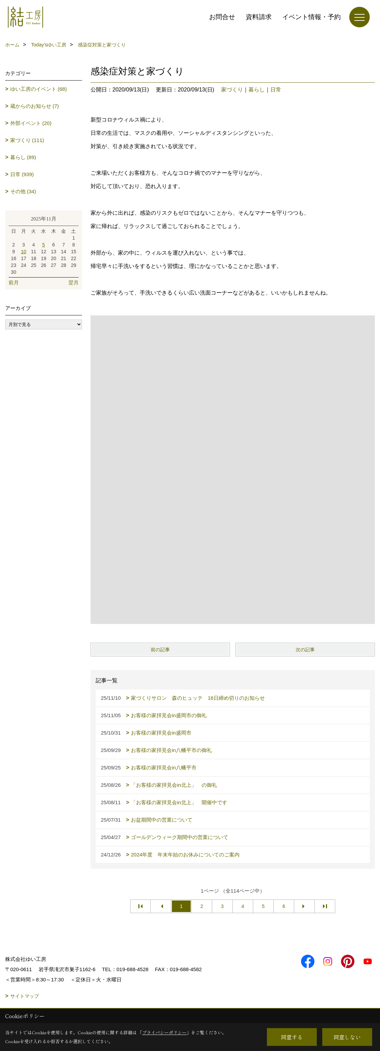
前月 (14, 282)
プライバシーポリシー (164, 1032)
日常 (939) (22, 174)
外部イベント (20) (31, 123)
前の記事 (160, 649)
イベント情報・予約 (311, 16)
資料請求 (259, 16)
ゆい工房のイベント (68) (38, 89)
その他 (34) (23, 191)
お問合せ (222, 16)
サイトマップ (24, 996)
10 (23, 251)
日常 (275, 90)
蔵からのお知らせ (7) (34, 106)
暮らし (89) (23, 157)
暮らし (256, 90)
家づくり (232, 90)
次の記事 (305, 649)
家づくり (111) (27, 140)
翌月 (73, 282)
